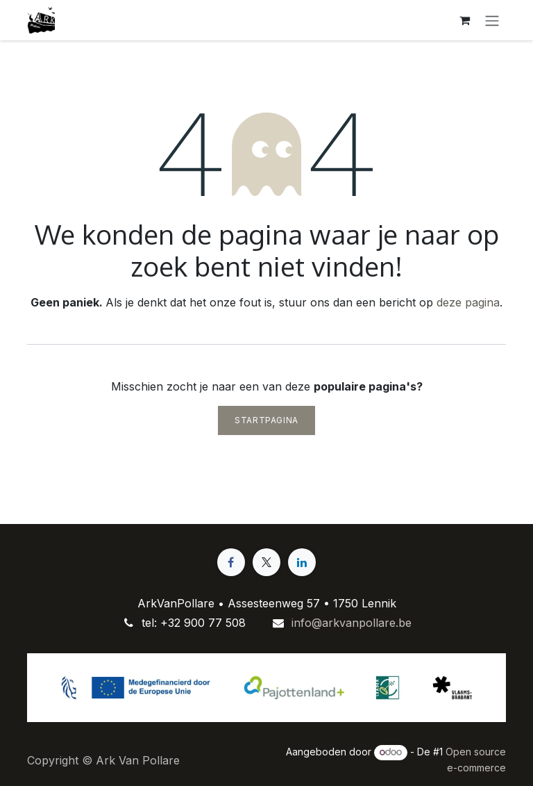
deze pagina (468, 302)
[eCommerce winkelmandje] (464, 20)
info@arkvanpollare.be (351, 623)
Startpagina (266, 420)
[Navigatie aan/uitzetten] (492, 20)
